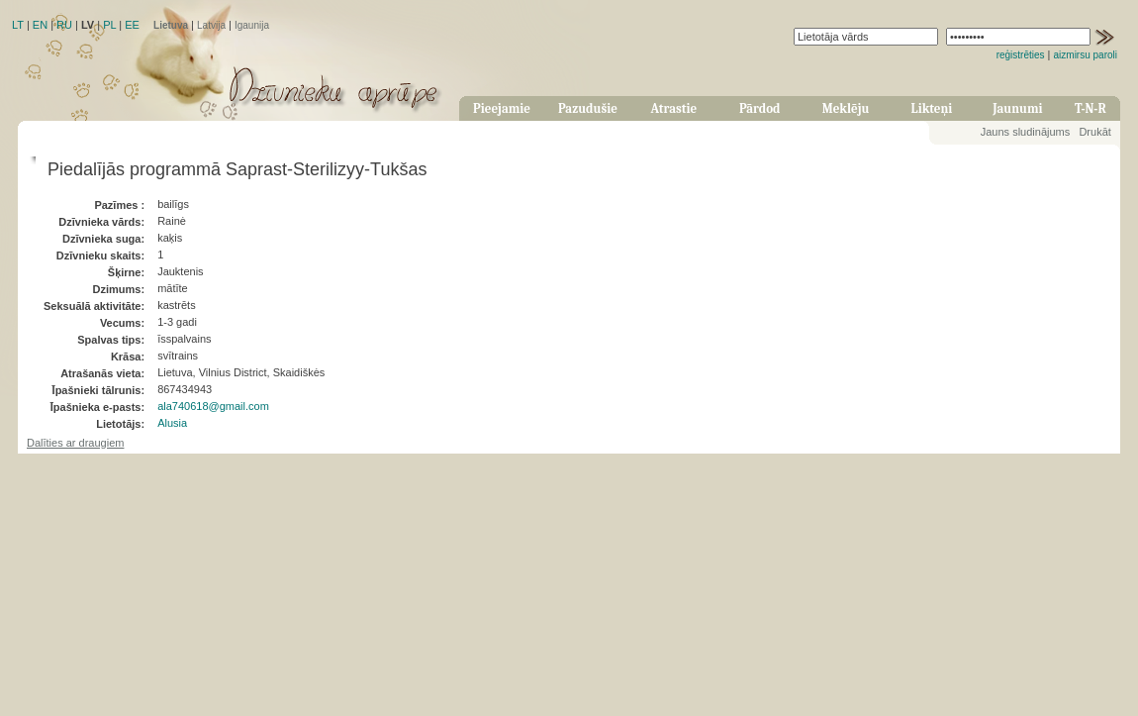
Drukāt (1094, 132)
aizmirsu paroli (1085, 55)
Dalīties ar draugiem (75, 443)
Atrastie (673, 108)
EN (40, 25)
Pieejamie (501, 108)
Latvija (211, 25)
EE (132, 25)
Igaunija (252, 25)
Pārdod (760, 108)
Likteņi (932, 108)
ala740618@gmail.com (213, 406)
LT (18, 25)
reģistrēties (1020, 55)
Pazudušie (587, 108)
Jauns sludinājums (1026, 132)
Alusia (172, 423)
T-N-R (1090, 108)
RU (64, 25)
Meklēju (846, 108)
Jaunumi (1017, 108)
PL (109, 25)
